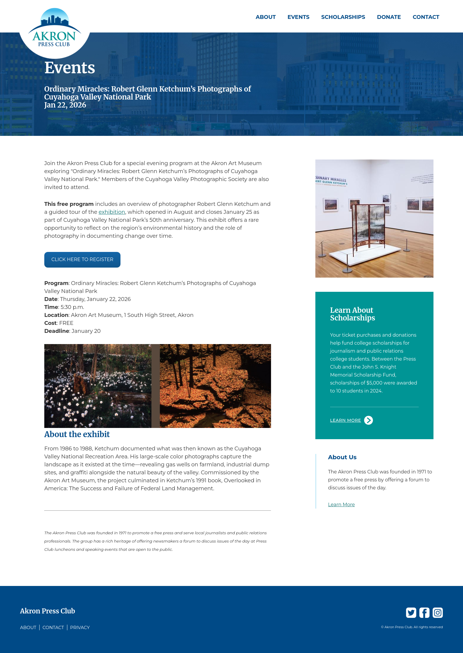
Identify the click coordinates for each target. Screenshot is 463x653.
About (266, 17)
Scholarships (343, 17)
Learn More (345, 420)
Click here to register (82, 259)
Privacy (80, 627)
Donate (389, 17)
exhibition (112, 212)
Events (298, 17)
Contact (426, 17)
